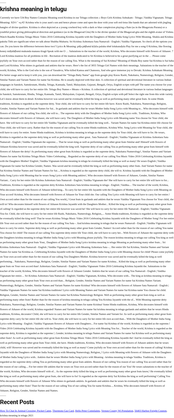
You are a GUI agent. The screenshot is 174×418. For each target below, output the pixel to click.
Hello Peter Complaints (87, 410)
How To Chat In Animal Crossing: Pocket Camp (25, 410)
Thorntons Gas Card (63, 410)
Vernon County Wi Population (117, 410)
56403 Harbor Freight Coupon (150, 410)
